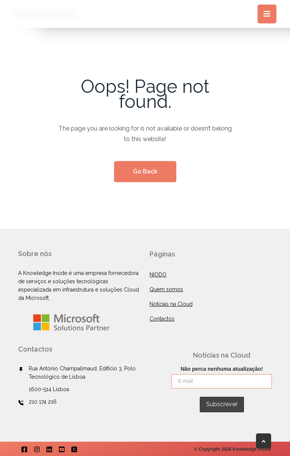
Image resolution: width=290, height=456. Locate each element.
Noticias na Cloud (171, 304)
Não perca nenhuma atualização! (221, 368)
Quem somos (166, 289)
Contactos (162, 319)
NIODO (158, 275)
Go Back (145, 171)
